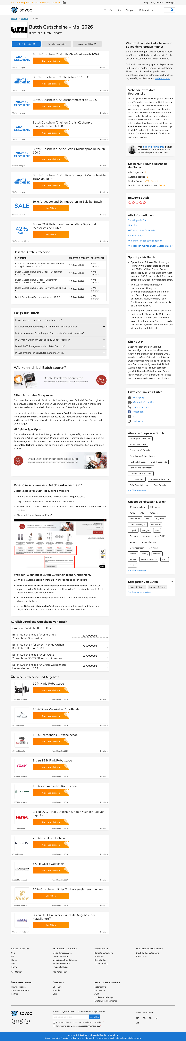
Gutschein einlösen (20, 990)
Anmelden (94, 1017)
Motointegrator (137, 547)
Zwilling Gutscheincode (140, 438)
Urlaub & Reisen (60, 956)
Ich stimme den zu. (77, 1026)
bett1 (148, 518)
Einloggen (170, 2)
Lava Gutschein (137, 479)
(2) (87, 44)
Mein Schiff (160, 536)
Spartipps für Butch (138, 220)
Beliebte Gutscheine (103, 953)
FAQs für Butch (136, 235)
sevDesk (157, 553)
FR (150, 1018)
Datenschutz (100, 987)
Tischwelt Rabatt (137, 462)
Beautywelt (135, 518)
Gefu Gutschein (161, 485)
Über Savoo (58, 987)
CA (137, 1023)
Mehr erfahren (162, 78)
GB (144, 1018)
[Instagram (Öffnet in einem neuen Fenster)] (27, 1021)
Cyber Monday (101, 963)
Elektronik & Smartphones (65, 960)
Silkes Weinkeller (149, 559)
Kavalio (146, 536)
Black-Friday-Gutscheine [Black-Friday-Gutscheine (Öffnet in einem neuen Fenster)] (147, 953)
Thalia (132, 565)
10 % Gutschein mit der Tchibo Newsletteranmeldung (68, 889)
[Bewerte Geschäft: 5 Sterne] (144, 202)
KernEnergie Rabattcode (141, 467)
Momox (133, 542)
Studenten (99, 956)
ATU (142, 513)
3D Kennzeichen (137, 507)
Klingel (14, 960)
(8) (26, 44)
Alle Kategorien (60, 972)
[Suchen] (166, 10)
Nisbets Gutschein (138, 444)
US (137, 1018)
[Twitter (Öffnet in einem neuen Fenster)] (20, 1021)
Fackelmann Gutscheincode (142, 456)
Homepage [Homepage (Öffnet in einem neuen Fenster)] (136, 397)
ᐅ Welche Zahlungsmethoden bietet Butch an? (40, 346)
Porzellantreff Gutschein (141, 450)
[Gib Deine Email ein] (71, 1016)
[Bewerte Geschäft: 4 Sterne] (141, 202)
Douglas (146, 530)
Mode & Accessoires (62, 953)
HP (12, 956)
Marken (24, 18)
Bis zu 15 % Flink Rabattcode (52, 760)
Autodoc (154, 513)
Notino (14, 963)
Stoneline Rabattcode (159, 479)
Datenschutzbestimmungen (83, 1026)
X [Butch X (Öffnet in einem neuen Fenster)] (131, 416)
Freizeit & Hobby (60, 967)
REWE (14, 967)
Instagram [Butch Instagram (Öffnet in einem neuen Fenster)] (136, 421)
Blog (146, 2)
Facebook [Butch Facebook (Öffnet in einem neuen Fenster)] (135, 411)
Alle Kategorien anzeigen (139, 592)
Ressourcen (141, 956)
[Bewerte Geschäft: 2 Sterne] (133, 202)
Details (104, 67)
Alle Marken (16, 972)
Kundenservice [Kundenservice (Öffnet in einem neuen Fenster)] (138, 407)
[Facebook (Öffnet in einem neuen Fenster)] (14, 1021)
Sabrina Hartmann (153, 146)
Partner (14, 993)
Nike (13, 953)
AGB (96, 993)
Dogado (133, 530)
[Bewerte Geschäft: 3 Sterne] (137, 202)
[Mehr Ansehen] (171, 581)
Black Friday (100, 960)
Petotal (133, 553)
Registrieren (157, 2)
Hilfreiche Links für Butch (141, 230)
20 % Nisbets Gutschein (49, 838)
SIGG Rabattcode (159, 462)
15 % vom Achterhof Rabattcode (55, 786)
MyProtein (153, 547)
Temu (164, 559)
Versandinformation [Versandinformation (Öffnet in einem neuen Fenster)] (141, 402)
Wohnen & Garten (157, 587)
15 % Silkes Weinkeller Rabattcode (56, 709)
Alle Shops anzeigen (137, 490)
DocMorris (156, 524)
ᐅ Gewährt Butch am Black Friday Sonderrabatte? (42, 339)
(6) (57, 44)
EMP (157, 530)
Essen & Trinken (136, 587)
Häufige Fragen (18, 987)
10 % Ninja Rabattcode (48, 683)
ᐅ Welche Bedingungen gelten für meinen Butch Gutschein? (47, 326)
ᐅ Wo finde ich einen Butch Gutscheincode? (38, 320)
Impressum (99, 990)
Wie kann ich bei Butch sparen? (145, 240)
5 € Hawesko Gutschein (49, 863)
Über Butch (134, 225)
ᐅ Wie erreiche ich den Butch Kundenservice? (39, 352)
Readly (145, 553)
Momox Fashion (149, 542)
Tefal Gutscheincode (139, 485)
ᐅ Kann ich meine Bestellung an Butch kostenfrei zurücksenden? (49, 333)
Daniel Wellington (138, 524)
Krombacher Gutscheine (141, 473)
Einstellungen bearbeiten (105, 1000)
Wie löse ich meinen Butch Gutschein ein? (150, 245)
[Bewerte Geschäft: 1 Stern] (130, 202)
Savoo (14, 18)
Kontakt (56, 990)
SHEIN (133, 559)
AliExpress (155, 507)
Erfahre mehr (135, 1038)
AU (156, 1018)
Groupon (134, 536)
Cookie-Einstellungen (104, 997)
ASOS (132, 513)
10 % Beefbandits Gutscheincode (55, 735)
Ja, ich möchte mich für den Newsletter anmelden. (78, 1022)
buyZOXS (160, 518)
